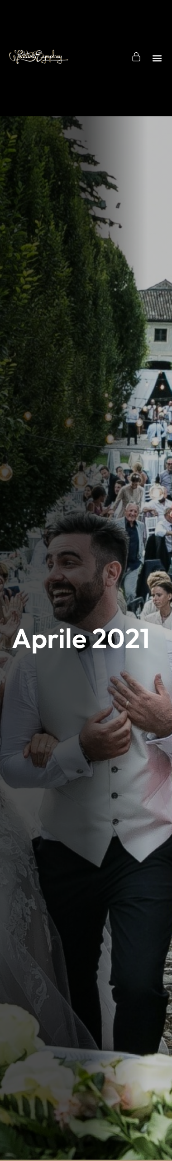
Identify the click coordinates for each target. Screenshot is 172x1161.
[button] (157, 57)
